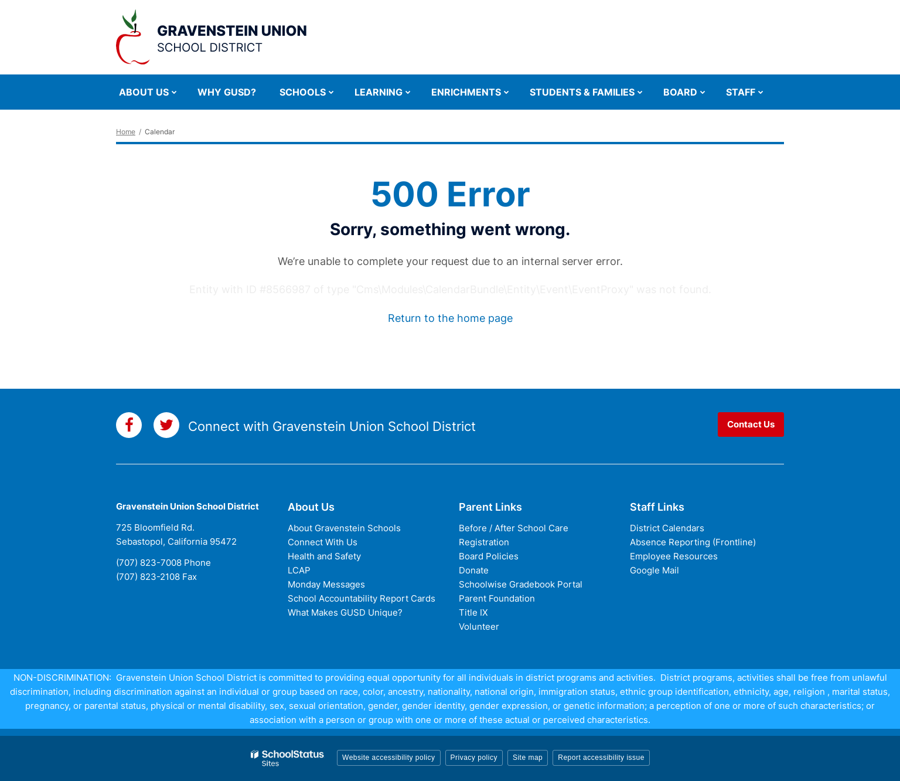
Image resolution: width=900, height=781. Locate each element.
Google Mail (654, 570)
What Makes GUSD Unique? (345, 612)
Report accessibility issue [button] (601, 757)
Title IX (473, 612)
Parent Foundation (497, 598)
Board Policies (489, 556)
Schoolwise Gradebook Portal (520, 584)
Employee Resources (674, 556)
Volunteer (479, 626)
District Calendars (667, 528)
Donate (474, 570)
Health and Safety (324, 556)
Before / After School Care (513, 528)
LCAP (299, 570)
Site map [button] (528, 757)
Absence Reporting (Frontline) (693, 542)
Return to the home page (450, 318)
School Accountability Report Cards (361, 598)
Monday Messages (326, 584)
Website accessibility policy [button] (388, 757)
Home (125, 131)
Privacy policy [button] (474, 757)
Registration (484, 542)
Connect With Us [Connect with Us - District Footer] (322, 542)
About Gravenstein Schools (344, 528)
